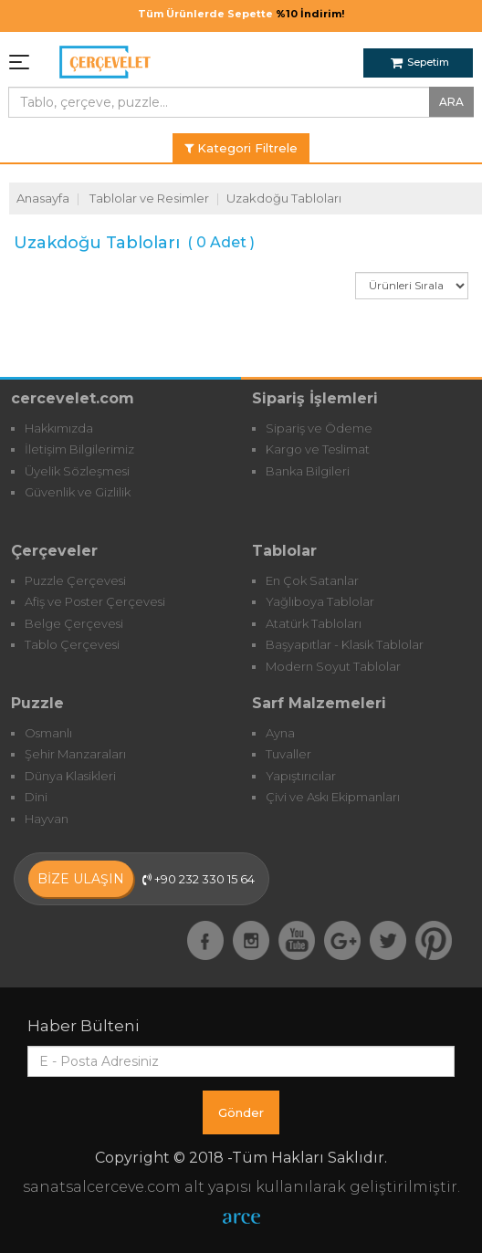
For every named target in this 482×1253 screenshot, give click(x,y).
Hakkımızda (59, 428)
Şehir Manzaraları (75, 754)
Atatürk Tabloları (314, 623)
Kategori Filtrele (241, 148)
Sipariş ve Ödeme (319, 428)
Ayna (280, 733)
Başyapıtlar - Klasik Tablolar (345, 644)
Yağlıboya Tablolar (320, 601)
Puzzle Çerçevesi (75, 580)
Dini (36, 796)
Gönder (241, 1112)
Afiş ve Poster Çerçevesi (95, 601)
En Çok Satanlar (312, 580)
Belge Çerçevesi (74, 623)
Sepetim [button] (420, 62)
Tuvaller (288, 754)
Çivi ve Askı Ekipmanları (333, 796)
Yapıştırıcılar (301, 775)
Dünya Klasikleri (70, 775)
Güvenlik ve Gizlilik (78, 492)
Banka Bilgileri (308, 471)
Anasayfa (42, 198)
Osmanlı (48, 733)
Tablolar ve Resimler (149, 198)
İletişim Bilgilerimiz (79, 449)
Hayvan (46, 818)
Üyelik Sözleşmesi (77, 471)
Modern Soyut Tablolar (333, 666)
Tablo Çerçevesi (72, 644)
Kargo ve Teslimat (318, 449)
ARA (451, 102)
